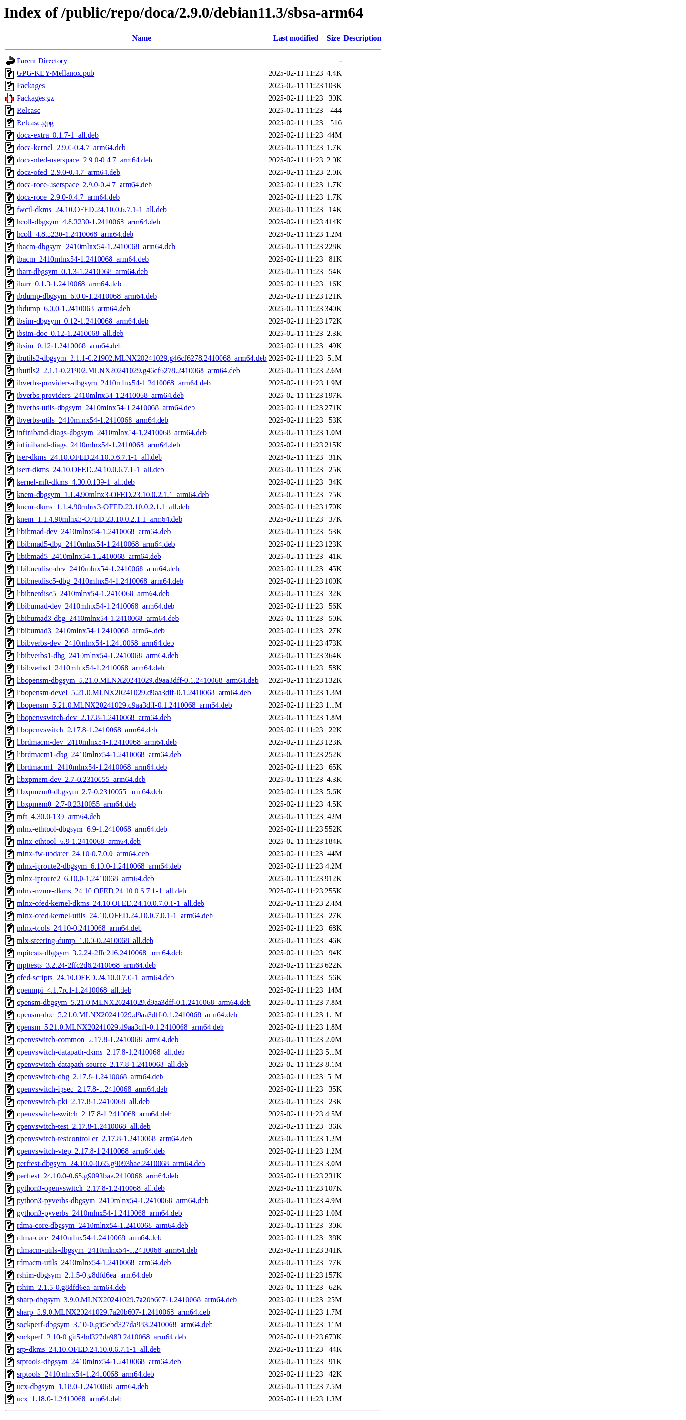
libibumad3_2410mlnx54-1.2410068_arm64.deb (91, 631)
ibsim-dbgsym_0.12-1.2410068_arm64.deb (83, 321)
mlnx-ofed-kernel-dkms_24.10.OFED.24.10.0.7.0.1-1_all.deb (110, 903)
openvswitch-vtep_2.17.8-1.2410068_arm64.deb (91, 1151)
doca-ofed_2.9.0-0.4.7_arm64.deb (68, 172)
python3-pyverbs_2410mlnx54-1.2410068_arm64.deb (99, 1213)
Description (362, 38)
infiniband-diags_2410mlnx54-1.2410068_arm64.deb (98, 445)
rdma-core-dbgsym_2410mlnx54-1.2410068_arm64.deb (102, 1225)
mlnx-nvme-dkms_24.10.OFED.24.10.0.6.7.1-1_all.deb (101, 891)
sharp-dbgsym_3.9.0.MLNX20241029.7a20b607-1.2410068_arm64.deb (127, 1300)
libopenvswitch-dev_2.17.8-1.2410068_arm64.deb (94, 717)
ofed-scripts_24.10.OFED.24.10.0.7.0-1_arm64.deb (95, 978)
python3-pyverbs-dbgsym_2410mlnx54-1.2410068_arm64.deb (113, 1201)
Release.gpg (35, 123)
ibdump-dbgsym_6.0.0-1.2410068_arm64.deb (87, 296)
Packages (31, 85)
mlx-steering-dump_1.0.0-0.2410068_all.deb (85, 940)
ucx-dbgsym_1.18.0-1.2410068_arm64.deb (82, 1386)
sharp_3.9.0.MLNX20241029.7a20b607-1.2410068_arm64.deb (113, 1312)
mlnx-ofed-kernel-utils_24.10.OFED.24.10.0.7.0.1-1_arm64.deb (115, 916)
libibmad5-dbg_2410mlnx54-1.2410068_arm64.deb (96, 544)
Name (141, 38)
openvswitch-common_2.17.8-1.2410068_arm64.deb (98, 1039)
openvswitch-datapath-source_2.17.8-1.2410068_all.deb (102, 1064)
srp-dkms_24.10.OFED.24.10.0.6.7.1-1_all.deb (89, 1349)
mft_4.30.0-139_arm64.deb (59, 816)
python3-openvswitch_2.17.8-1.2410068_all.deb (91, 1188)
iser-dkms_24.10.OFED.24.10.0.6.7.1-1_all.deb (89, 457)
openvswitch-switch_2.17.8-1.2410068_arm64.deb (94, 1114)
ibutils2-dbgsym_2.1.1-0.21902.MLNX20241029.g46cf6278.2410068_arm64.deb (142, 358)
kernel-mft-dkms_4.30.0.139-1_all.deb (76, 482)
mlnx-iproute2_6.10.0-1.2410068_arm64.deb (85, 878)
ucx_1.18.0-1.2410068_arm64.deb (69, 1399)
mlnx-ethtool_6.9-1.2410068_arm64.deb (79, 841)
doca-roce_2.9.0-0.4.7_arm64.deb (68, 197)
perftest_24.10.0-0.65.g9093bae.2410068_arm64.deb (97, 1176)
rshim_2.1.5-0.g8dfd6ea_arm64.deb (71, 1287)
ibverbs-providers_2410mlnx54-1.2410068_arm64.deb (100, 395)
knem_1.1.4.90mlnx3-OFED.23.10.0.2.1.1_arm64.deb (99, 519)
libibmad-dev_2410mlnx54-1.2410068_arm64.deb (94, 531)
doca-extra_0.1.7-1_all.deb (58, 135)
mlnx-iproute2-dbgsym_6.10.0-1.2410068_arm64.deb (99, 866)
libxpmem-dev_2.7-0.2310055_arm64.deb (81, 779)
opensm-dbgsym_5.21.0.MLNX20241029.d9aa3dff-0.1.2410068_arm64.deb (134, 1002)
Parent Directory (42, 61)
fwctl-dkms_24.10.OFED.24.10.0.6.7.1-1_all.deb (92, 209)
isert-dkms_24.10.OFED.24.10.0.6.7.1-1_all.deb (90, 470)
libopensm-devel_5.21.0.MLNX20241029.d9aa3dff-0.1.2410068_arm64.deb (134, 693)
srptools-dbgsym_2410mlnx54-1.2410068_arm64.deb (99, 1362)
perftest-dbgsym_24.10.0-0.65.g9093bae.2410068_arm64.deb (111, 1163)
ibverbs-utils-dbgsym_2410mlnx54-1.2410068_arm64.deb (106, 408)
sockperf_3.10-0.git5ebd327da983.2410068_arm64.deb (101, 1337)
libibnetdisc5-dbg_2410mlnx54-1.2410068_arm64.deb (100, 581)
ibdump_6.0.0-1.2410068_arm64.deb (73, 308)
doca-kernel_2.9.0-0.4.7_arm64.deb (71, 147)
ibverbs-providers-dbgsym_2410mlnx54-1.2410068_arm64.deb (114, 383)
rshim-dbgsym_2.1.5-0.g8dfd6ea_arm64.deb (84, 1275)
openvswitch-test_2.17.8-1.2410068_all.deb (84, 1126)
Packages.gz (35, 98)
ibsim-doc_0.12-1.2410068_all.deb (70, 333)
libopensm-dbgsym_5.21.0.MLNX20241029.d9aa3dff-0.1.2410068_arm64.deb (138, 680)
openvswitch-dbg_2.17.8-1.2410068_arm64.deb (90, 1077)
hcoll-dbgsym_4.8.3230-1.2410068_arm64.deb (88, 222)
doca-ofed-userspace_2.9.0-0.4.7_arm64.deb (84, 160)
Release (28, 110)
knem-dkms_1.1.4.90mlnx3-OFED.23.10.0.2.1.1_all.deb (103, 507)
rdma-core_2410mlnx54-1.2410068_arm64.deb (89, 1238)
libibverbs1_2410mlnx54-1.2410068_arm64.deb (90, 668)
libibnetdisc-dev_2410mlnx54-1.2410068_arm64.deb (98, 569)
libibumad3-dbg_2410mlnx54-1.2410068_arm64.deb (98, 618)
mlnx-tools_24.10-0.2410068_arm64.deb (79, 928)
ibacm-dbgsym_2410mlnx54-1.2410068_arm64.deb (96, 247)
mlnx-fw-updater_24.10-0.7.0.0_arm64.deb (83, 854)
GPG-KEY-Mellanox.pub (55, 73)
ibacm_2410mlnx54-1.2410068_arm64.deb (83, 259)
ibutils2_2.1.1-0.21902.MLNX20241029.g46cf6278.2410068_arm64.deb (128, 370)
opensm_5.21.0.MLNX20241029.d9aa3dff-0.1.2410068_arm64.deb (120, 1027)
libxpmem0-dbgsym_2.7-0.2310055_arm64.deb (89, 792)
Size (333, 38)
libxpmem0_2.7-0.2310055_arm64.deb (76, 804)
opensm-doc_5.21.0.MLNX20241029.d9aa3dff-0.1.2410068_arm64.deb (127, 1015)
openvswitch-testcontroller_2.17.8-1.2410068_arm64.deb (104, 1139)
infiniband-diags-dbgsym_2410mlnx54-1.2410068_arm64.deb (112, 432)
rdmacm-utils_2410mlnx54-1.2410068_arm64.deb (94, 1262)
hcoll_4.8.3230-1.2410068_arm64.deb (75, 234)
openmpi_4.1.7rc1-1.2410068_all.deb (74, 990)
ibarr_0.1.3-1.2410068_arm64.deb (69, 284)
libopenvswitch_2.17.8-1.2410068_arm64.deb (87, 730)
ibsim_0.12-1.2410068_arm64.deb (69, 346)
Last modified (295, 38)
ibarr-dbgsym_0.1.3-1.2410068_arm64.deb (82, 271)
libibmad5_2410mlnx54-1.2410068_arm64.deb (89, 556)
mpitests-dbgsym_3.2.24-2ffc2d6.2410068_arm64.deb (99, 953)
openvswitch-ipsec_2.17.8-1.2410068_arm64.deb (92, 1089)
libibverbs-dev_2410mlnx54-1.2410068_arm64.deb (95, 643)
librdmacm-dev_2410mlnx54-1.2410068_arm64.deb (97, 742)
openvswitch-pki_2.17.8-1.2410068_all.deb (83, 1101)
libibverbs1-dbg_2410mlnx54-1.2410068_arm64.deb (98, 655)
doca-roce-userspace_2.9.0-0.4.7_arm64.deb (84, 185)
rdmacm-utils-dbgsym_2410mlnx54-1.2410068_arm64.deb (107, 1250)
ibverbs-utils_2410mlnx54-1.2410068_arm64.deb (92, 420)
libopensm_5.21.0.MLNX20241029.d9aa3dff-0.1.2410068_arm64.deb (124, 705)
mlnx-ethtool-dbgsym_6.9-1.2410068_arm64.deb (92, 829)
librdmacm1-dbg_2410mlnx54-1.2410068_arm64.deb (99, 755)
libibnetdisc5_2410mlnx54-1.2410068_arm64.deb (93, 593)
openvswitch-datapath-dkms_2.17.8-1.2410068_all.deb (101, 1052)
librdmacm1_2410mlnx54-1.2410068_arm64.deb (92, 767)
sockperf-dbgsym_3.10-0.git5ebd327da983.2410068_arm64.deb (114, 1324)
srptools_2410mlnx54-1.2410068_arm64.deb (85, 1374)
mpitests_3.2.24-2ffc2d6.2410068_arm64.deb (86, 965)
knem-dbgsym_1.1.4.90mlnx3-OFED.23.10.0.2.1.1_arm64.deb (113, 494)
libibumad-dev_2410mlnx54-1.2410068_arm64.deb (96, 606)
